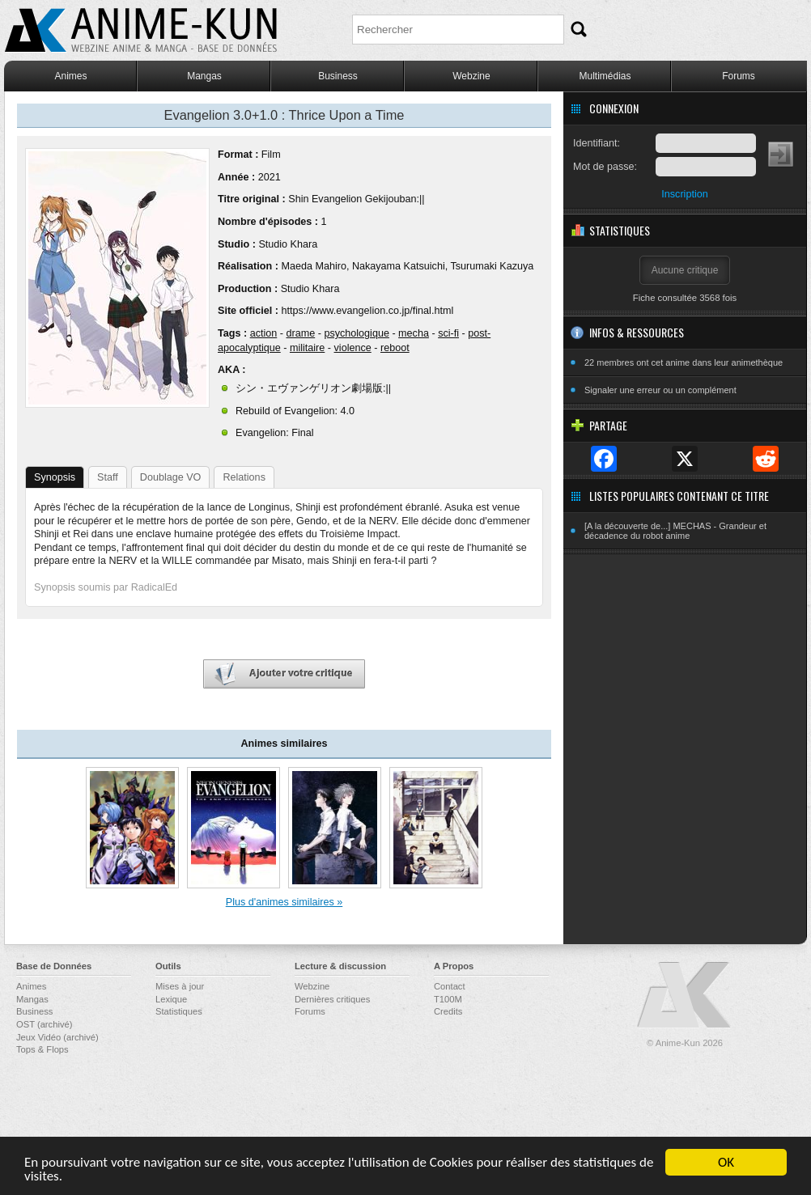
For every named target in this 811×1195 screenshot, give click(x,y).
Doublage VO (171, 477)
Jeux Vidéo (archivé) (57, 1037)
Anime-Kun (684, 995)
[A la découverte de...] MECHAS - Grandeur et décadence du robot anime (675, 530)
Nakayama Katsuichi (398, 266)
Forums (738, 76)
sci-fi (448, 333)
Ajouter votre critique (284, 674)
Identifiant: (596, 143)
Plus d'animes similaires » (284, 902)
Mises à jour (179, 986)
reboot (395, 348)
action (264, 333)
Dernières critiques (332, 999)
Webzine (471, 76)
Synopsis (54, 477)
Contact (449, 986)
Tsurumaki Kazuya (491, 266)
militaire (307, 348)
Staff (107, 477)
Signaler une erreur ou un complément (660, 390)
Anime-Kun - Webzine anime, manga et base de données (141, 30)
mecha (413, 333)
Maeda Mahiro (313, 266)
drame (300, 333)
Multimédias (605, 76)
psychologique (356, 333)
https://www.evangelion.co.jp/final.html (367, 310)
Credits (448, 1011)
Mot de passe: (605, 166)
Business (338, 76)
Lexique (171, 999)
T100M (448, 999)
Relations (244, 477)
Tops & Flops (42, 1049)
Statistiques (178, 1011)
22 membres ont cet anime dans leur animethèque (683, 362)
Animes (70, 76)
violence (353, 348)
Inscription (684, 194)
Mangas (204, 76)
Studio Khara (287, 244)
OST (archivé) (44, 1024)
